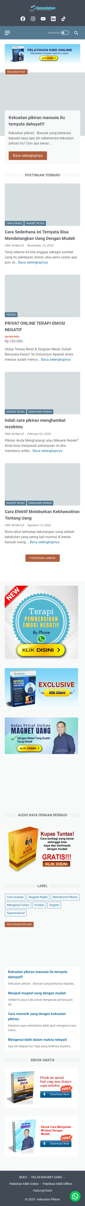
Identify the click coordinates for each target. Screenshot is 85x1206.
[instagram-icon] (32, 18)
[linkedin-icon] (52, 18)
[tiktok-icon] (63, 18)
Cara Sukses (14, 223)
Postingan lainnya (42, 558)
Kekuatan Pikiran (48, 1199)
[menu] (10, 33)
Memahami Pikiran (40, 411)
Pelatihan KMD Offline (57, 1184)
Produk (11, 314)
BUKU (23, 1177)
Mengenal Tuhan (18, 905)
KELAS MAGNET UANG (46, 1177)
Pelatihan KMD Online (23, 1184)
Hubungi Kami (42, 1190)
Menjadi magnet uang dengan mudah (37, 993)
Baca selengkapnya (30, 156)
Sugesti (54, 905)
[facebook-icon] (22, 18)
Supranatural (16, 913)
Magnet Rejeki (35, 223)
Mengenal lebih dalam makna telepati (37, 1040)
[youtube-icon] (42, 18)
